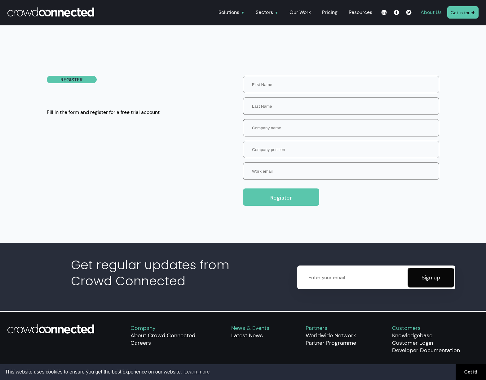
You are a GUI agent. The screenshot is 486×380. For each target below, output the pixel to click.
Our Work (300, 12)
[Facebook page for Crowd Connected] (396, 12)
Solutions (229, 12)
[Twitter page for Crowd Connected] (409, 12)
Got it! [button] (470, 371)
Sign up (431, 277)
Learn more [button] (197, 371)
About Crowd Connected (162, 335)
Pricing (330, 12)
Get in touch (463, 12)
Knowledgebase (412, 335)
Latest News (247, 335)
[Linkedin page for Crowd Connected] (384, 12)
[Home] (110, 12)
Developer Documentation (426, 350)
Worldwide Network (331, 335)
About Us (431, 12)
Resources (360, 12)
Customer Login (412, 343)
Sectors (264, 12)
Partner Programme (331, 343)
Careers (140, 343)
